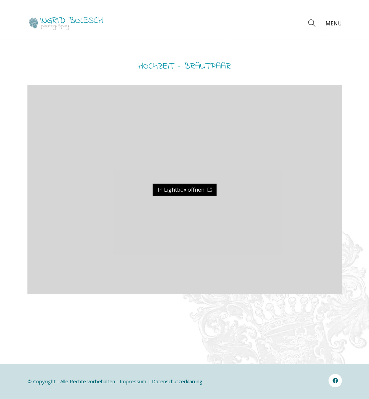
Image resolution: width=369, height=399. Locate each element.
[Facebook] (335, 380)
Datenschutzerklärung (177, 381)
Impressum (133, 381)
